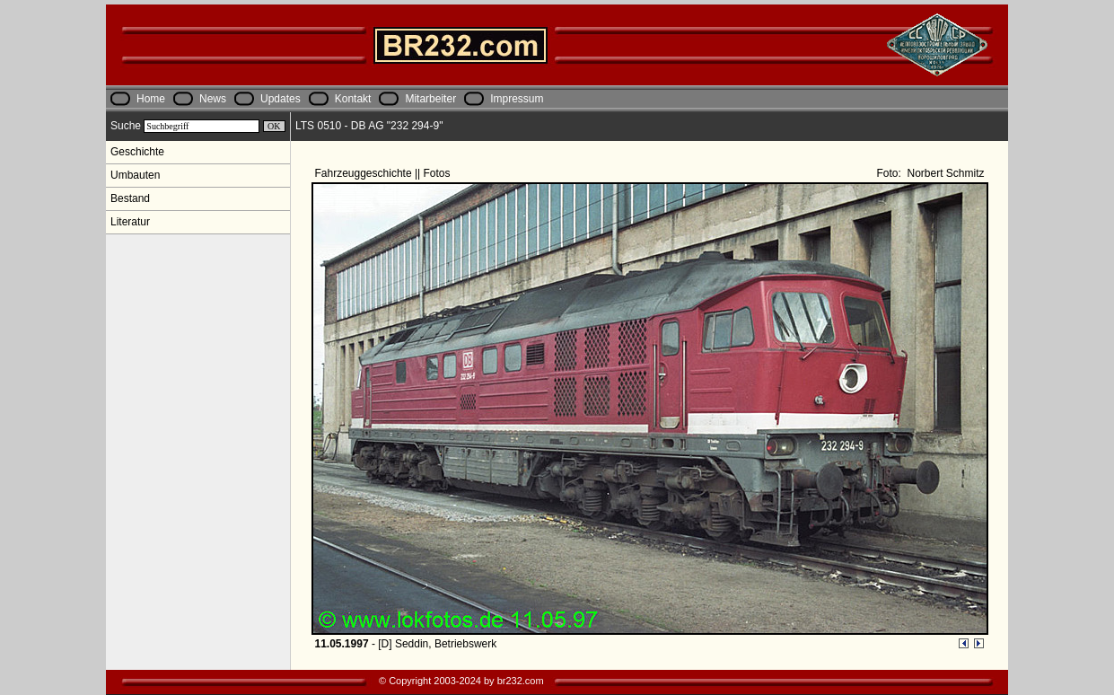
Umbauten (135, 175)
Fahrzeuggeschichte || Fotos (384, 173)
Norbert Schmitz (944, 173)
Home (150, 98)
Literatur (130, 222)
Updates (280, 98)
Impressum (516, 98)
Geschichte (137, 151)
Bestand (130, 198)
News (212, 98)
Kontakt (353, 98)
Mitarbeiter (430, 98)
